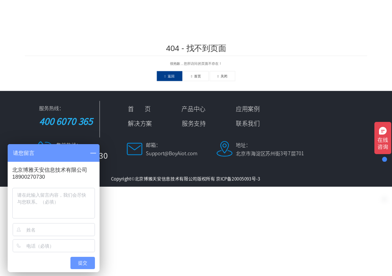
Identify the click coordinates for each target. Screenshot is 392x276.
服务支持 (321, 12)
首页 (196, 76)
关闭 (222, 76)
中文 (116, 29)
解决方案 (239, 12)
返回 (170, 76)
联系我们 (362, 12)
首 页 (122, 12)
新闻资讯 (280, 12)
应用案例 (198, 12)
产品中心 (157, 12)
